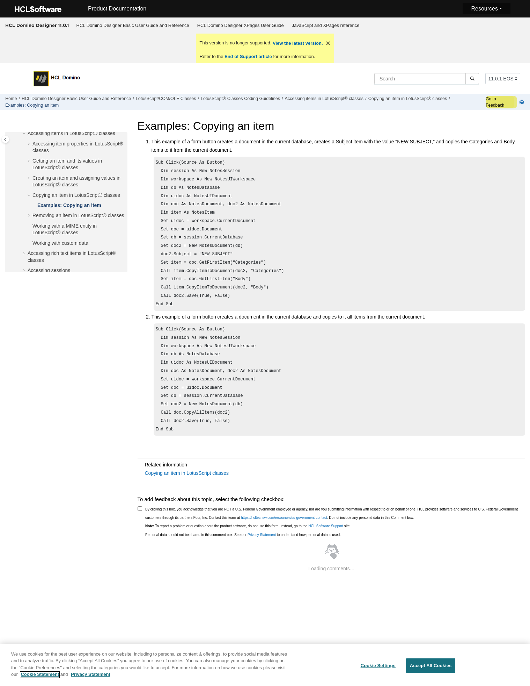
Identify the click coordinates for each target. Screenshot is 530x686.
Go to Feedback (495, 102)
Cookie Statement (40, 678)
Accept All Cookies (431, 669)
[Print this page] (522, 102)
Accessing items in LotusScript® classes (324, 98)
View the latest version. (297, 43)
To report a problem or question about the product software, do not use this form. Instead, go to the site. (248, 548)
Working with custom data (60, 243)
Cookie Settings (378, 669)
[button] (25, 133)
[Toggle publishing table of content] (5, 139)
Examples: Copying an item (32, 105)
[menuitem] (132, 25)
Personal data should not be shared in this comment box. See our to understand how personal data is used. (243, 556)
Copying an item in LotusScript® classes (407, 98)
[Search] (472, 78)
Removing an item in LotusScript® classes (78, 215)
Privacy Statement (262, 556)
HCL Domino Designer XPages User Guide (240, 25)
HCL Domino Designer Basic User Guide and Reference (132, 25)
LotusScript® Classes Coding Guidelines (240, 98)
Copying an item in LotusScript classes (187, 495)
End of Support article (248, 56)
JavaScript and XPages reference (326, 25)
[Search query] (426, 78)
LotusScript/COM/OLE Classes (166, 98)
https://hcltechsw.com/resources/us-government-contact (284, 539)
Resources (484, 9)
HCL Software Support (325, 548)
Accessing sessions (49, 270)
